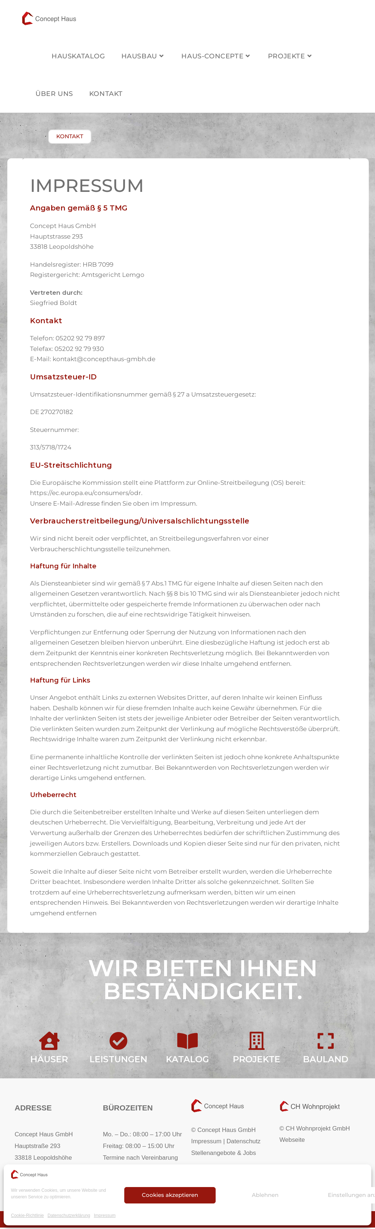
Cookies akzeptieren (170, 1194)
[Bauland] (326, 1042)
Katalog (187, 1060)
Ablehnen (265, 1194)
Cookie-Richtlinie (27, 1215)
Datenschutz (244, 1142)
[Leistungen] (118, 1042)
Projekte (256, 1060)
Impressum (104, 1215)
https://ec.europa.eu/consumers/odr (85, 494)
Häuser (49, 1060)
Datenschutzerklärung (69, 1215)
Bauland (325, 1060)
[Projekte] (256, 1042)
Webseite (292, 1141)
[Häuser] (49, 1042)
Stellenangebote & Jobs (223, 1154)
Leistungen (118, 1060)
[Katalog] (187, 1042)
